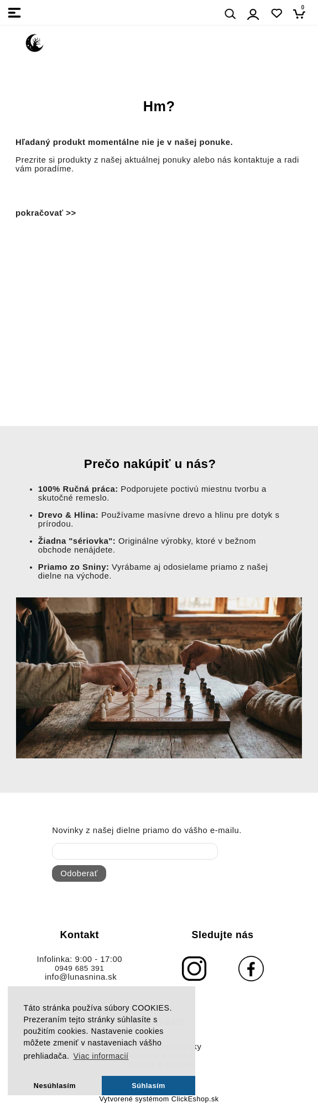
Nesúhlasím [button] (55, 1085)
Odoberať (78, 873)
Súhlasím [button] (148, 1085)
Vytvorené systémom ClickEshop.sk (158, 1099)
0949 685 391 (79, 968)
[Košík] (302, 13)
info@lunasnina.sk (81, 976)
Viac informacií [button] (101, 1056)
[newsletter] (135, 851)
